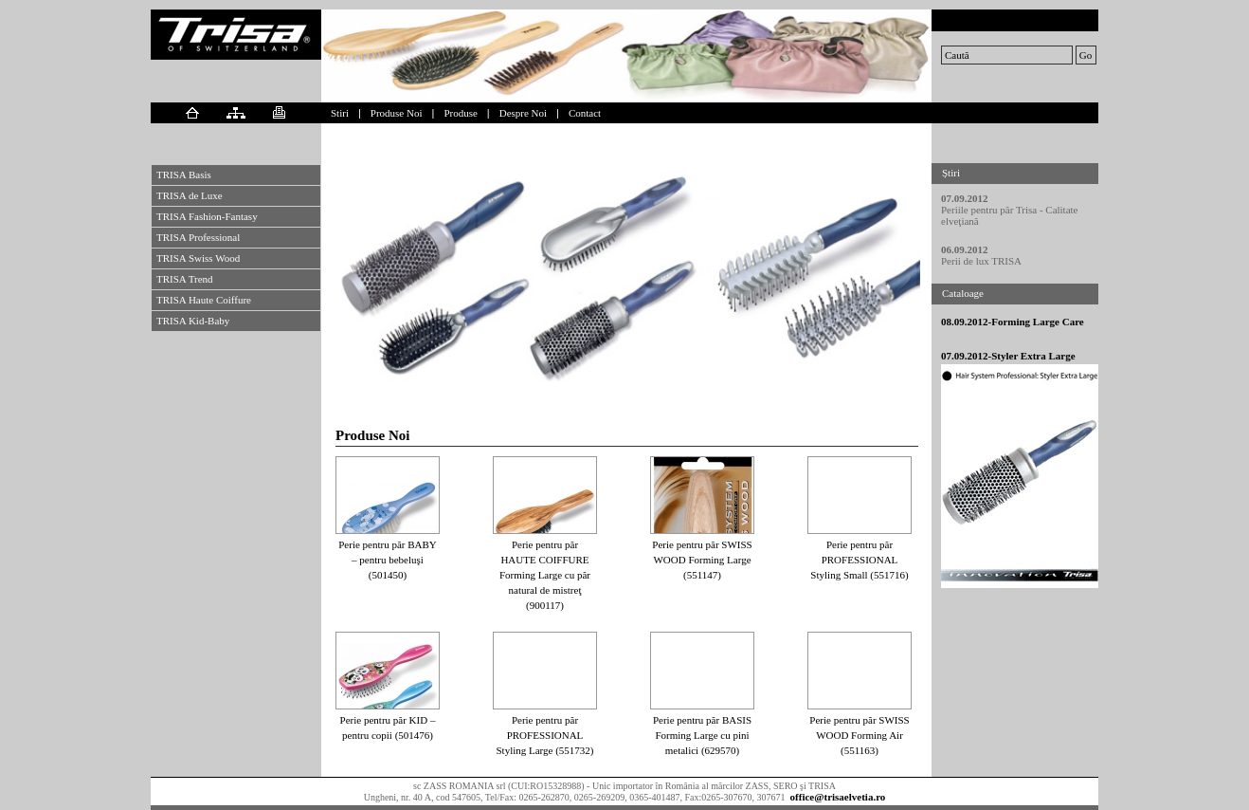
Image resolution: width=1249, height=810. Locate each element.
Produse (460, 113)
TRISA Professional (198, 237)
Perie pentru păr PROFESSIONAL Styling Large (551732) (544, 735)
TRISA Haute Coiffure (203, 299)
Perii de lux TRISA (981, 261)
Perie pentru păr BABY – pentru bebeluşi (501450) (387, 559)
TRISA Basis (183, 174)
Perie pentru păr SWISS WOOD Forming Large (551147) (701, 559)
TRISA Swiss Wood (198, 258)
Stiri (340, 113)
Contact (585, 113)
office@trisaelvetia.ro (838, 796)
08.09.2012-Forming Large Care (1012, 321)
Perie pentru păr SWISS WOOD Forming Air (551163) (859, 735)
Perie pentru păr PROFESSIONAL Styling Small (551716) (859, 559)
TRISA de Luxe (189, 195)
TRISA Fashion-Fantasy (207, 216)
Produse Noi (397, 113)
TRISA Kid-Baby (192, 320)
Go (1085, 55)
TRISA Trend (184, 279)
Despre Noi (523, 113)
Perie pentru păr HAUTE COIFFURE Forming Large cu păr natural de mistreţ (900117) (544, 575)
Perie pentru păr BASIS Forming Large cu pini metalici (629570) (702, 735)
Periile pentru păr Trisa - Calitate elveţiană (1009, 215)
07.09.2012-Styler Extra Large (1008, 355)
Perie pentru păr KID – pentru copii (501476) (388, 727)
